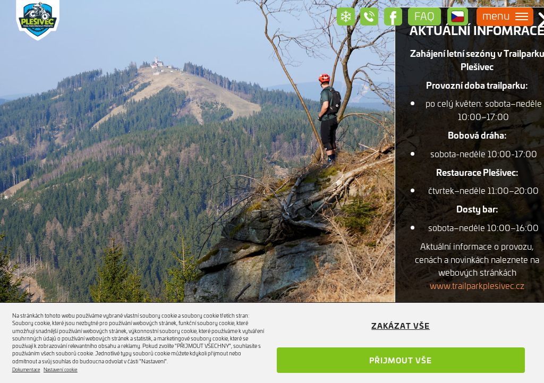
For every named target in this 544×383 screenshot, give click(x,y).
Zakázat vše (400, 325)
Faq (424, 15)
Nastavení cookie (61, 369)
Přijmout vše (400, 359)
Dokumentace (26, 369)
